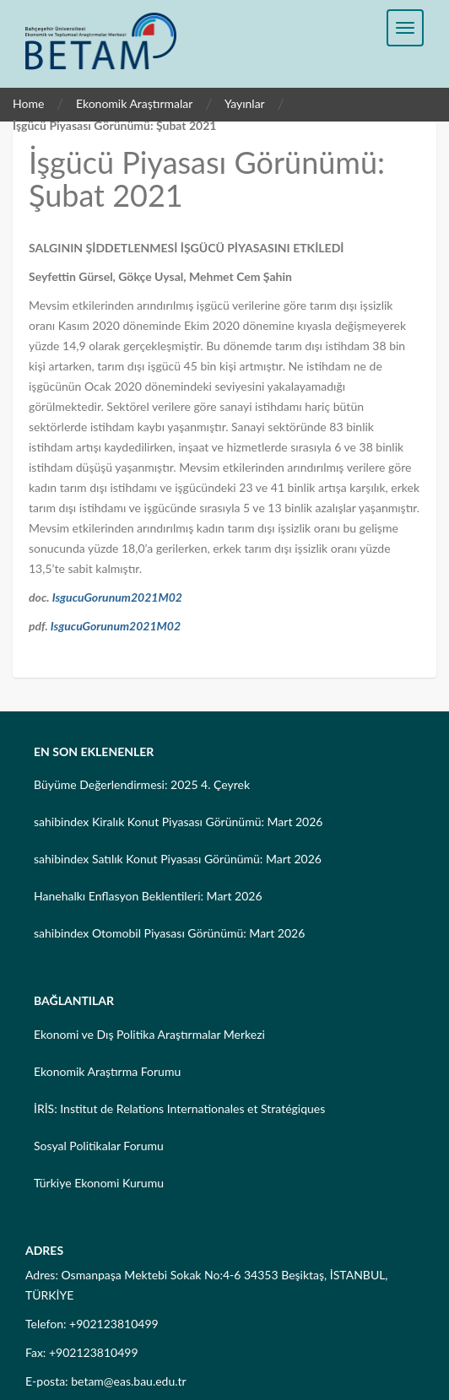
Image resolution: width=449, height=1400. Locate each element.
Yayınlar (244, 103)
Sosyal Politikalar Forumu (99, 1145)
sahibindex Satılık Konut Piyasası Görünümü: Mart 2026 (178, 858)
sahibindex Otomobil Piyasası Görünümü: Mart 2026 (169, 933)
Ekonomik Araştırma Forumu (107, 1071)
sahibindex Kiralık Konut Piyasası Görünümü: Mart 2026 (178, 821)
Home (28, 103)
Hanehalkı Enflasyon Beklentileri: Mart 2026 (148, 896)
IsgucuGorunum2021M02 (117, 597)
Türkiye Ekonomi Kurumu (99, 1183)
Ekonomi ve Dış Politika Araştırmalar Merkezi (149, 1034)
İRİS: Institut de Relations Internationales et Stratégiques (179, 1108)
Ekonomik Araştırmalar (134, 103)
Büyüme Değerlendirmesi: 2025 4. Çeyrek (142, 784)
